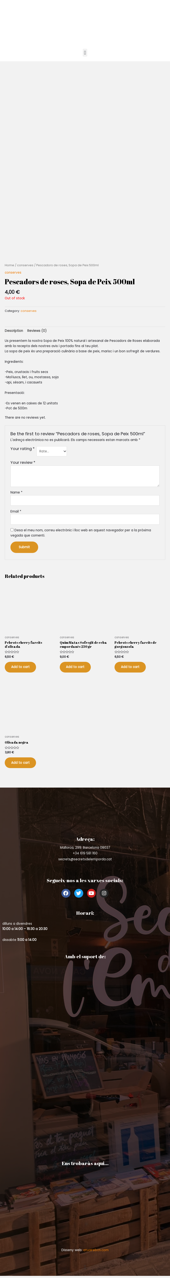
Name (16, 492)
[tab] (14, 331)
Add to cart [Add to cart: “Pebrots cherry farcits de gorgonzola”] (132, 668)
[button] (85, 53)
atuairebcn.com (96, 1253)
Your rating (22, 448)
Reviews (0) (37, 331)
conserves (25, 265)
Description (14, 331)
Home (9, 265)
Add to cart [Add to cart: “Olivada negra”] (22, 765)
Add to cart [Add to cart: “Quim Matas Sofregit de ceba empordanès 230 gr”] (77, 668)
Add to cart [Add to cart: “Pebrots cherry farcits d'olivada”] (22, 668)
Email (15, 511)
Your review (22, 462)
